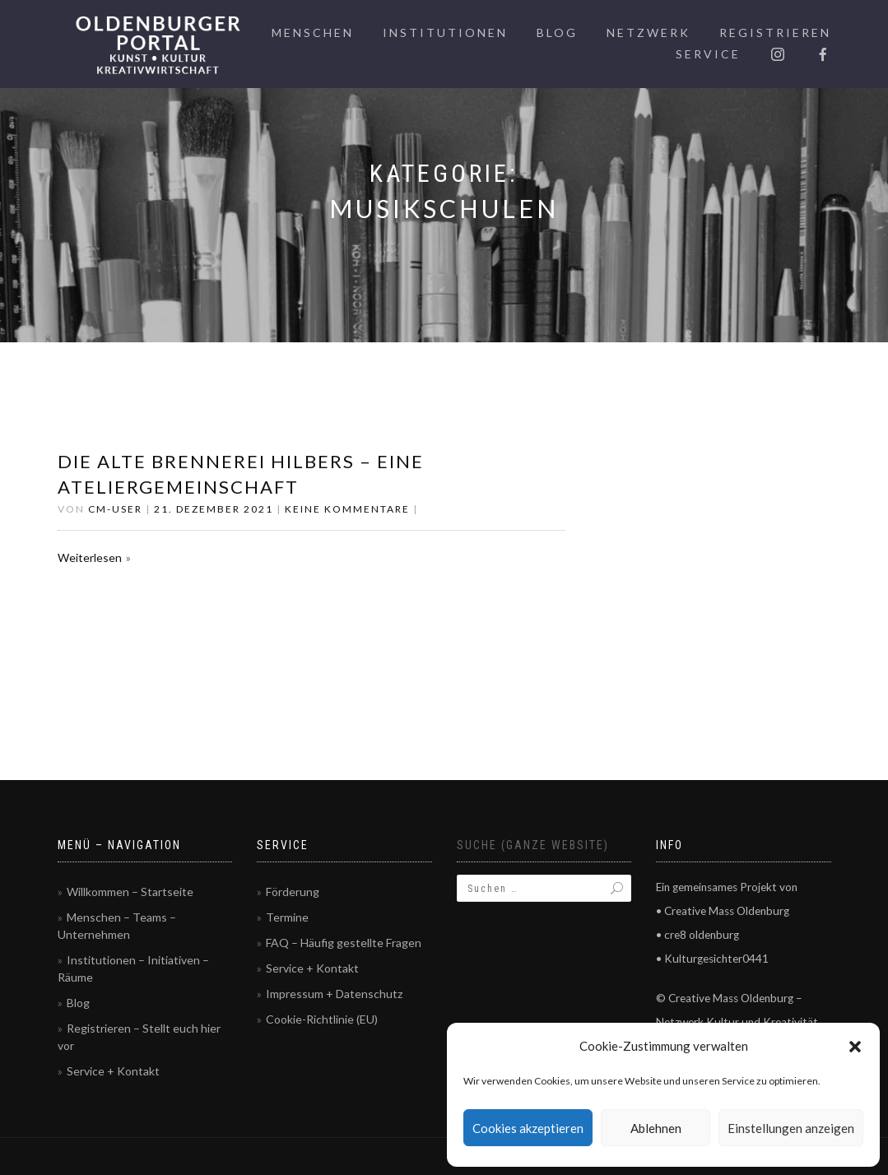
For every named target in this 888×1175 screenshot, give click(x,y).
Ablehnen (655, 1128)
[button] (855, 1046)
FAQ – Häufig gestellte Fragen (343, 943)
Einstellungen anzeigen (791, 1128)
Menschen (313, 32)
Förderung (292, 892)
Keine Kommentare (347, 509)
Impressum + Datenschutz (334, 994)
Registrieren (775, 32)
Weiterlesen (90, 557)
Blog (557, 32)
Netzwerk (648, 32)
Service (708, 54)
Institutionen (445, 32)
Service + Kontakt (113, 1071)
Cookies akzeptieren (527, 1128)
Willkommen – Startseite (130, 892)
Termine (287, 917)
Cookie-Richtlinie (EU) (322, 1019)
